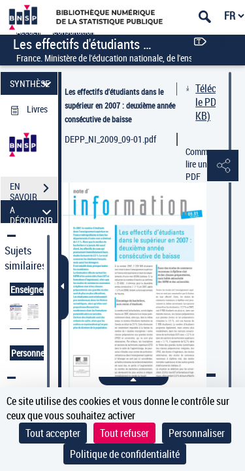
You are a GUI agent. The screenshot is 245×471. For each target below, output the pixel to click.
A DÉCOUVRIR (32, 211)
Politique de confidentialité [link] (125, 454)
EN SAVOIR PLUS (33, 189)
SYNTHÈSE (32, 83)
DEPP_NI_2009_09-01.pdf (110, 139)
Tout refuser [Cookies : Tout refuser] (124, 433)
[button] (222, 166)
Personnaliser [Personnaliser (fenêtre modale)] (197, 433)
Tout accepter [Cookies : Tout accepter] (52, 433)
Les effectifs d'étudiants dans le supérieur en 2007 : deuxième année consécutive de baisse (120, 105)
